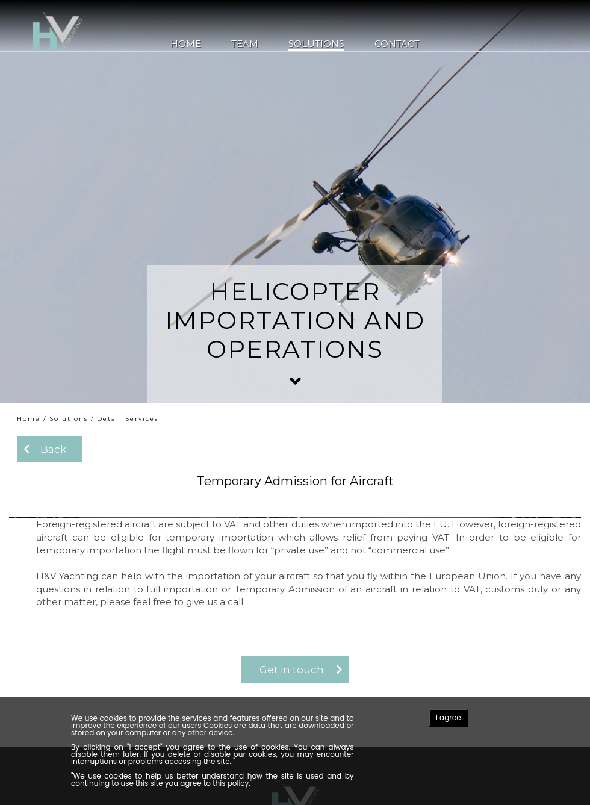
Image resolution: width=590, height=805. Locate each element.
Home (185, 44)
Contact (397, 44)
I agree (448, 717)
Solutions (316, 44)
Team (244, 44)
